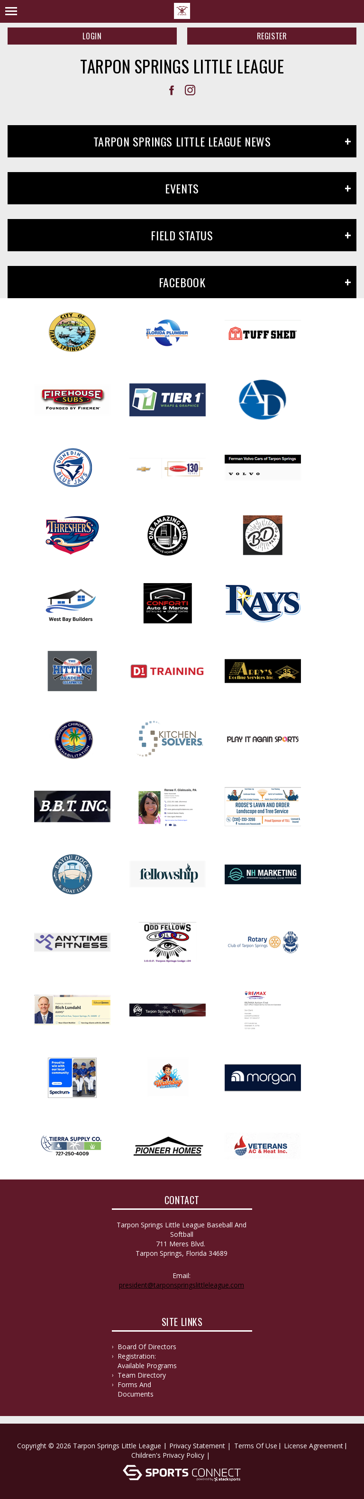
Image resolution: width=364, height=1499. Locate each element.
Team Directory (142, 1375)
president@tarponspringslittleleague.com (181, 1284)
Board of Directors (147, 1346)
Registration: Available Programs (147, 1361)
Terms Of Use (255, 1445)
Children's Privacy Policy (167, 1455)
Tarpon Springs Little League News (182, 141)
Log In (226, 1455)
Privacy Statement (197, 1445)
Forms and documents (136, 1389)
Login (91, 36)
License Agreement (313, 1445)
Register (272, 36)
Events (182, 188)
